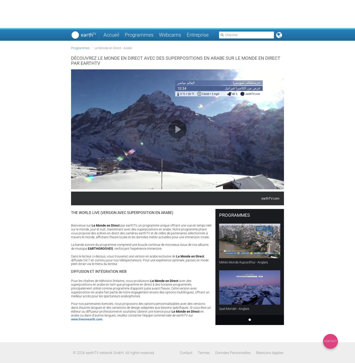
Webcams (170, 35)
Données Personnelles (233, 353)
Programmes (139, 35)
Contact (330, 341)
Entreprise (198, 35)
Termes (204, 353)
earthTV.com (270, 198)
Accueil (111, 35)
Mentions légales (269, 353)
